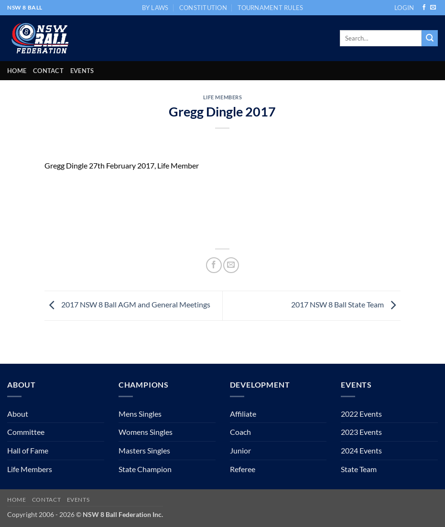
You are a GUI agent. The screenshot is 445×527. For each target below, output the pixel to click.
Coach (240, 431)
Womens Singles (146, 431)
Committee (25, 431)
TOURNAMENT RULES (270, 7)
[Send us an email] (433, 7)
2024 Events (361, 450)
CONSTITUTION (203, 7)
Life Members (222, 97)
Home (16, 70)
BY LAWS (155, 7)
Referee (242, 469)
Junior (240, 450)
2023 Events (361, 431)
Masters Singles (144, 450)
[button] (404, 7)
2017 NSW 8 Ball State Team (346, 304)
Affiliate (243, 413)
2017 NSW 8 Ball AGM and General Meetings (127, 304)
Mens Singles (140, 413)
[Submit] (430, 38)
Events (82, 70)
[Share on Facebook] (214, 265)
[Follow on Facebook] (424, 7)
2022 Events (361, 413)
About (17, 413)
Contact (48, 70)
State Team (359, 469)
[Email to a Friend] (231, 265)
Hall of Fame (27, 450)
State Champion (145, 469)
